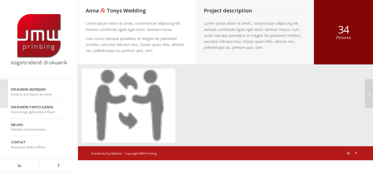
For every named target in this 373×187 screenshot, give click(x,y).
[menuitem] (39, 92)
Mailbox (116, 153)
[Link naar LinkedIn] (19, 165)
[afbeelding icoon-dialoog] (130, 108)
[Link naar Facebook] (58, 165)
